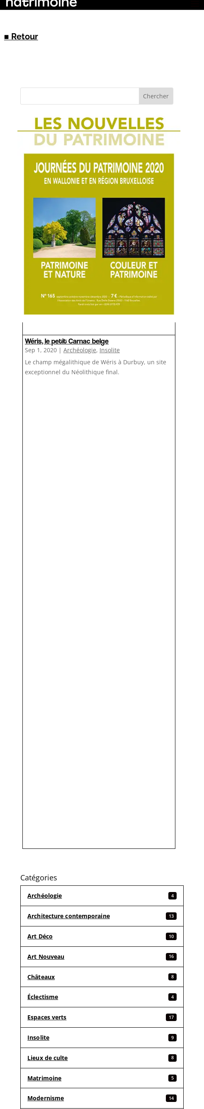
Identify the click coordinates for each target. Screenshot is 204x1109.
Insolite (110, 350)
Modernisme (102, 1098)
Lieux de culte (102, 1058)
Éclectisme (102, 997)
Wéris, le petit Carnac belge (67, 340)
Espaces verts (102, 1017)
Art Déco (102, 936)
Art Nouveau (102, 956)
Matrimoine (102, 1078)
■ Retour (21, 36)
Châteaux (102, 977)
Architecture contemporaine (102, 916)
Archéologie (79, 350)
